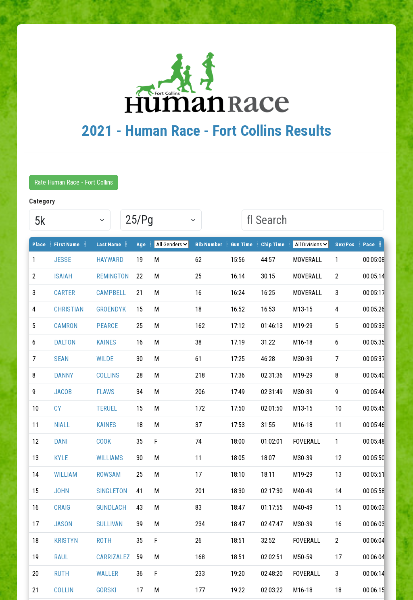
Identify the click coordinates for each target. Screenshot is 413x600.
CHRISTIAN (68, 309)
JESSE (62, 260)
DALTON (64, 342)
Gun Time (241, 244)
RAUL (61, 557)
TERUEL (106, 408)
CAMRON (65, 326)
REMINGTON (112, 276)
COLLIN (63, 590)
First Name (66, 244)
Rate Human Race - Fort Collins (73, 182)
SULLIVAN (109, 524)
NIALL (62, 425)
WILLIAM (65, 474)
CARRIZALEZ (113, 557)
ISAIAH (63, 276)
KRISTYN (66, 540)
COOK (103, 441)
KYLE (61, 458)
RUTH (61, 573)
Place (39, 244)
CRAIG (62, 507)
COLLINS (107, 375)
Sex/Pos (345, 244)
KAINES (106, 342)
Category (42, 201)
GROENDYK (111, 309)
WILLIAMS (109, 458)
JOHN (61, 491)
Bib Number (208, 244)
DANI (60, 441)
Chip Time (272, 244)
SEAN (61, 359)
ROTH (103, 540)
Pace (369, 244)
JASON (63, 524)
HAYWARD (109, 260)
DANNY (63, 375)
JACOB (63, 392)
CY (57, 408)
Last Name (108, 244)
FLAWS (105, 392)
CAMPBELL (111, 293)
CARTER (64, 293)
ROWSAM (108, 474)
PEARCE (107, 326)
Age (141, 244)
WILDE (104, 359)
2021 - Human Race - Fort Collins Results (207, 130)
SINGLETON (111, 491)
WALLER (107, 573)
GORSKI (106, 590)
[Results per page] (161, 220)
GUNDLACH (111, 507)
